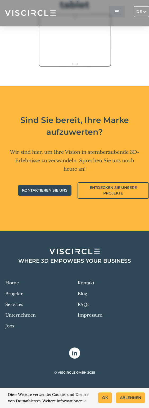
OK (105, 397)
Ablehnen (130, 397)
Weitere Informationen (64, 401)
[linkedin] (74, 353)
